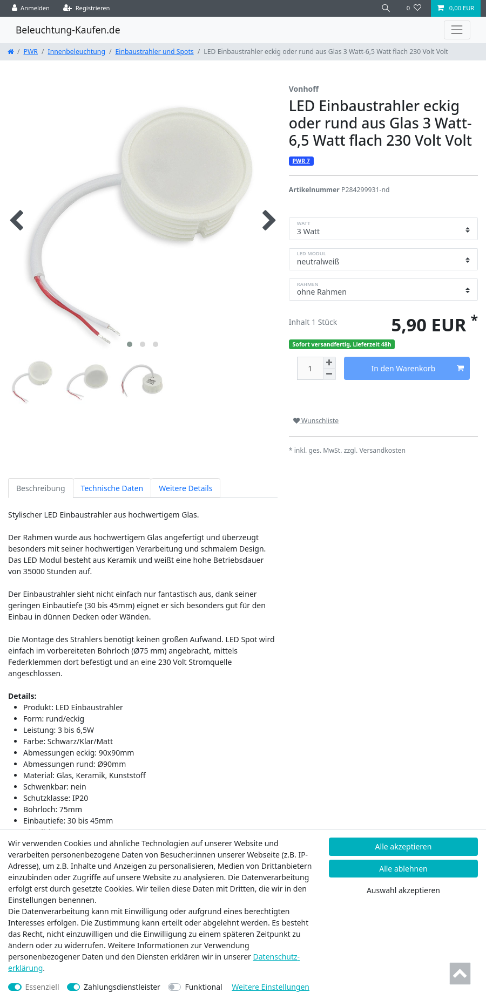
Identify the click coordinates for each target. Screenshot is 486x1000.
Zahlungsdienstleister (122, 987)
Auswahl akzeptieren (403, 890)
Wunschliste (316, 420)
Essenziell (42, 987)
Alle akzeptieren (403, 846)
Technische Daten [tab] (112, 488)
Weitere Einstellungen (270, 987)
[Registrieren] (86, 8)
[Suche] (386, 8)
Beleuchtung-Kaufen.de (68, 29)
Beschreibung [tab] (40, 488)
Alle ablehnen (403, 868)
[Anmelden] (31, 8)
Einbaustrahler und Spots (155, 51)
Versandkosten (382, 450)
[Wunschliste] (414, 8)
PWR (31, 51)
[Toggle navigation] (457, 30)
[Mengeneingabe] (310, 368)
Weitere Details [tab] (185, 488)
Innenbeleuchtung (76, 51)
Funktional (203, 987)
